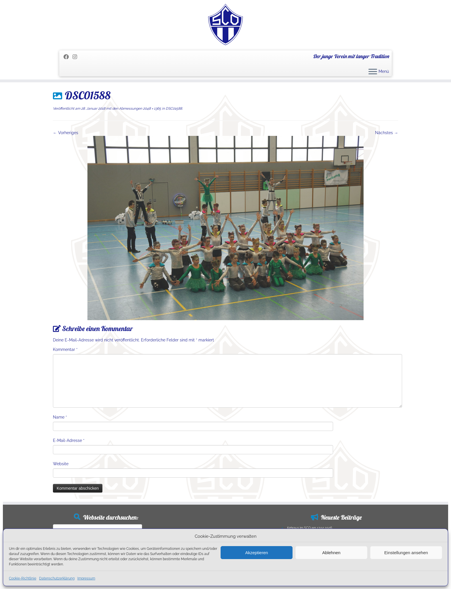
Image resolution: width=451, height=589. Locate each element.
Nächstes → (386, 132)
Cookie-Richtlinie (22, 578)
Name (60, 417)
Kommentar (65, 349)
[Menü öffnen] (372, 72)
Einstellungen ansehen (406, 552)
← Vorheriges (65, 132)
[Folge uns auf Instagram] (76, 57)
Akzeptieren (256, 552)
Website (60, 463)
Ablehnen (331, 552)
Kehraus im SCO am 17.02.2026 (309, 528)
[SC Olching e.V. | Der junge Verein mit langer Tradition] (225, 24)
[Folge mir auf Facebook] (68, 57)
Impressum (86, 578)
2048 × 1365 (151, 109)
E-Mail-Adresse (69, 440)
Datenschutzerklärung (56, 578)
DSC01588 (173, 109)
